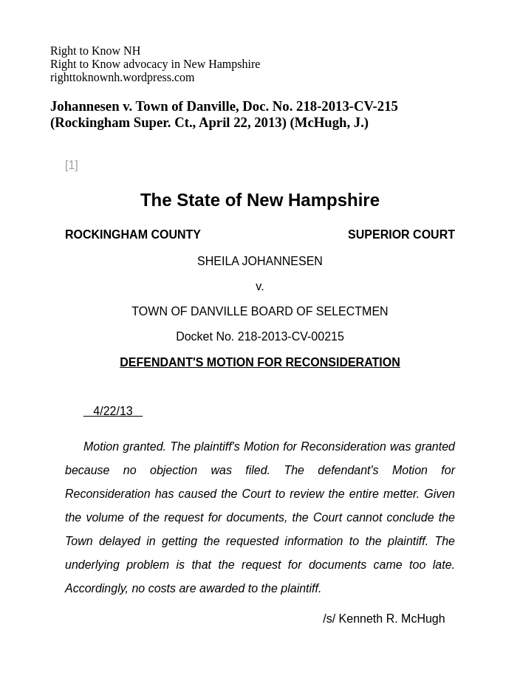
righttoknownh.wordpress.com (155, 63)
